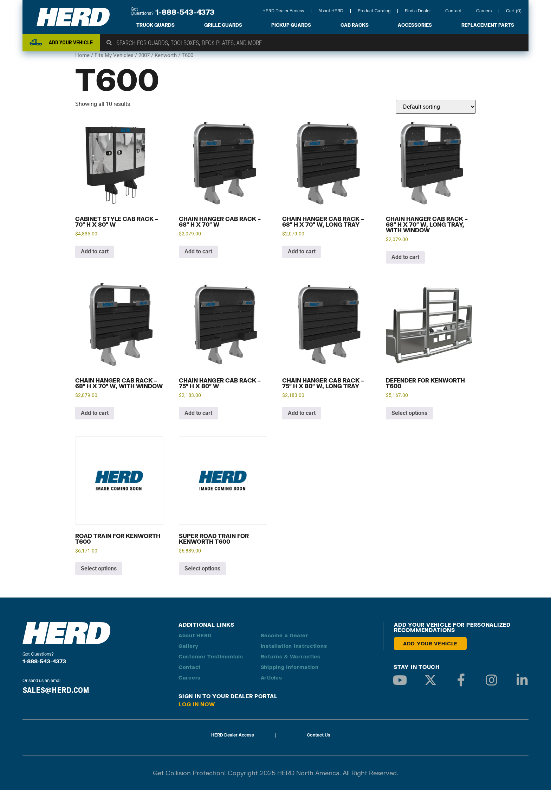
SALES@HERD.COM (55, 690)
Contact (453, 10)
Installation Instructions (294, 646)
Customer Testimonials (211, 656)
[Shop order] (436, 107)
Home (82, 55)
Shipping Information (290, 667)
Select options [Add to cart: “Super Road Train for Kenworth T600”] (202, 568)
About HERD (330, 10)
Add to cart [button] (95, 251)
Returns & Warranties (290, 656)
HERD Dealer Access (283, 10)
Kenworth (166, 55)
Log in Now (197, 704)
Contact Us (318, 735)
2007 (144, 55)
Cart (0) (513, 10)
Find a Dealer (418, 10)
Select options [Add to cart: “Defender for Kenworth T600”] (409, 413)
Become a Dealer (284, 635)
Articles (271, 678)
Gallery (189, 646)
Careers (484, 10)
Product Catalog (374, 10)
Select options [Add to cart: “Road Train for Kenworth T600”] (99, 568)
